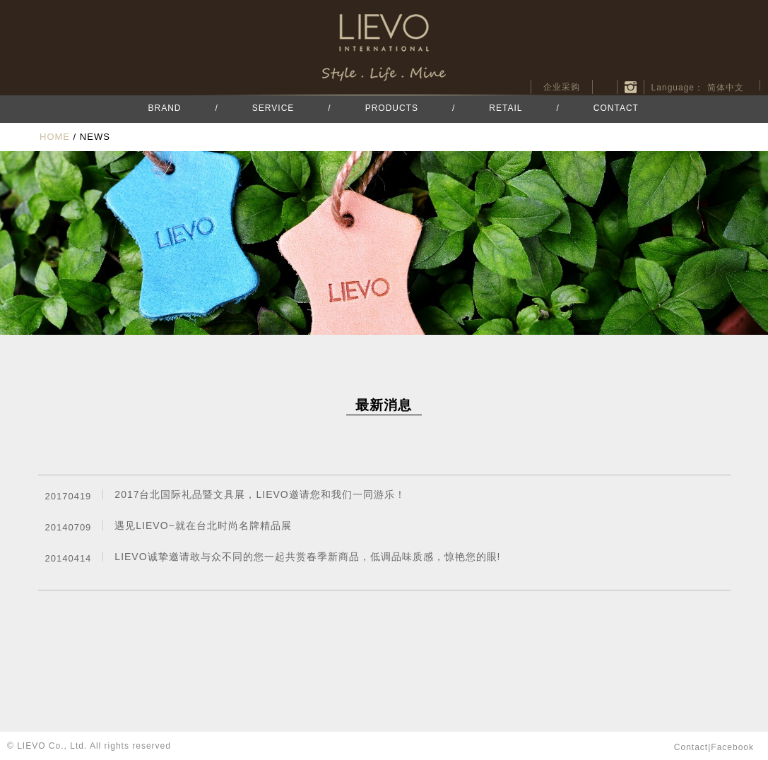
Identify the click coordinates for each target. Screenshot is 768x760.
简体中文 (725, 87)
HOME (55, 136)
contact (691, 747)
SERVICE (273, 108)
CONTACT (616, 108)
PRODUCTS (391, 108)
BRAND (165, 108)
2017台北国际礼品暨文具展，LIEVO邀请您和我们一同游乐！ (259, 494)
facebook (605, 87)
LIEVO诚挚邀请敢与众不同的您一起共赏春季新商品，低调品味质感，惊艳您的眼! (307, 556)
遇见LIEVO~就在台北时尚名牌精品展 (202, 525)
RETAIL (505, 108)
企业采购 (561, 87)
